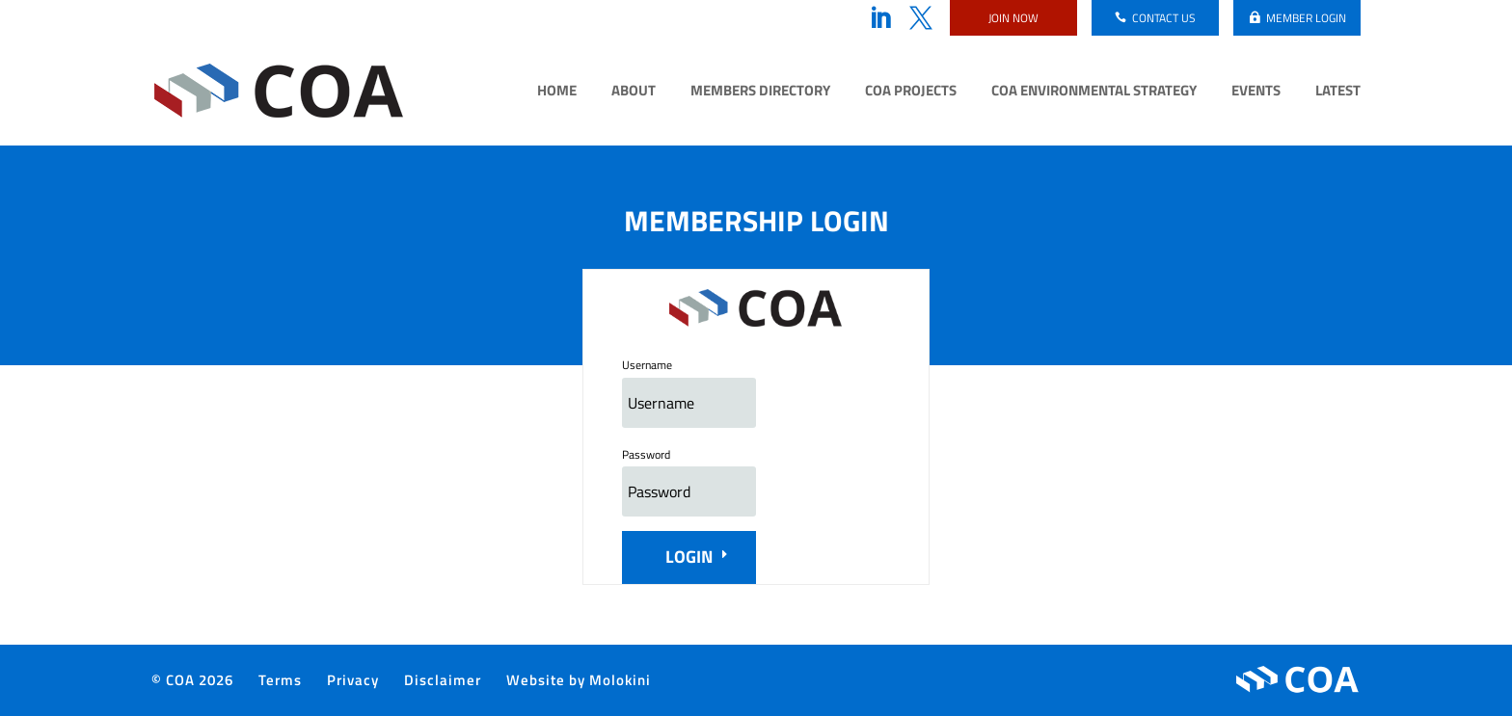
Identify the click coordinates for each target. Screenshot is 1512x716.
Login (689, 557)
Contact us (1164, 18)
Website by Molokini (578, 680)
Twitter (920, 18)
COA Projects (911, 92)
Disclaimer (442, 680)
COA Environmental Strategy (1094, 92)
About (633, 92)
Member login (1306, 18)
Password (646, 454)
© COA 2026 (192, 680)
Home (557, 92)
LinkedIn (880, 18)
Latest (1338, 92)
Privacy (353, 680)
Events (1256, 92)
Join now (1013, 18)
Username (647, 365)
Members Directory (760, 92)
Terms (280, 680)
